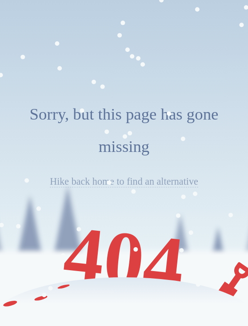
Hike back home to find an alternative (124, 181)
